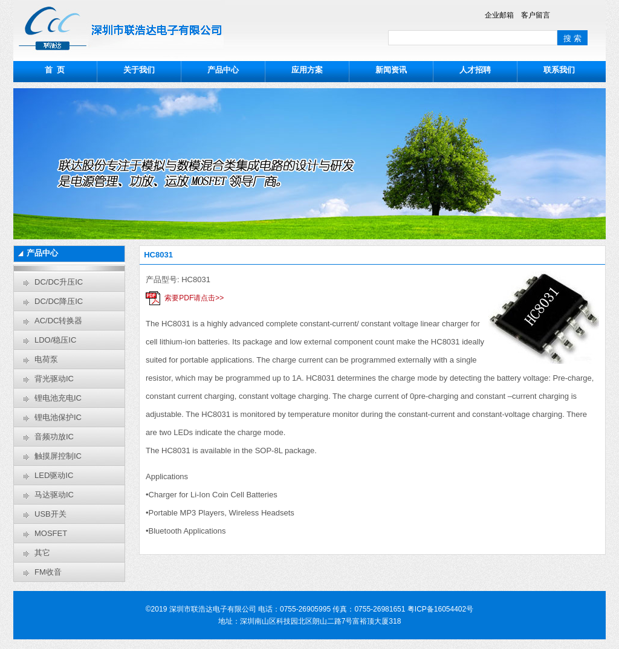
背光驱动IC (54, 378)
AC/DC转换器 (58, 320)
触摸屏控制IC (58, 455)
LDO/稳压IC (55, 339)
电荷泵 (46, 359)
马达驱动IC (54, 494)
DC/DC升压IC (58, 281)
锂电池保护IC (58, 417)
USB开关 (50, 513)
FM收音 (48, 571)
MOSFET (50, 533)
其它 (42, 552)
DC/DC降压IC (58, 301)
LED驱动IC (53, 475)
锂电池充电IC (58, 397)
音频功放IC (54, 436)
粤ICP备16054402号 (440, 609)
